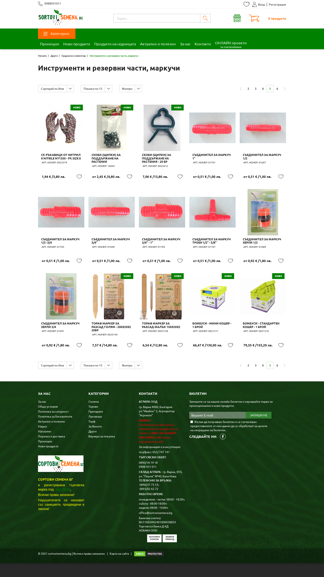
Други (92, 445)
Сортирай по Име (52, 88)
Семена (93, 415)
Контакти (203, 44)
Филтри (129, 88)
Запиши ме (258, 429)
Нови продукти (76, 44)
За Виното (95, 440)
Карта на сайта (119, 567)
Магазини (44, 445)
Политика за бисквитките (55, 430)
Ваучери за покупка (101, 450)
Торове (93, 420)
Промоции (49, 44)
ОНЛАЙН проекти (231, 45)
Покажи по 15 (94, 88)
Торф (91, 435)
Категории (56, 33)
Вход (258, 4)
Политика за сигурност (53, 425)
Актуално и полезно (158, 44)
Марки (42, 440)
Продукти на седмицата (115, 44)
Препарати (95, 425)
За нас (185, 44)
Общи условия (48, 420)
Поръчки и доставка (51, 450)
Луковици (95, 430)
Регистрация (277, 4)
